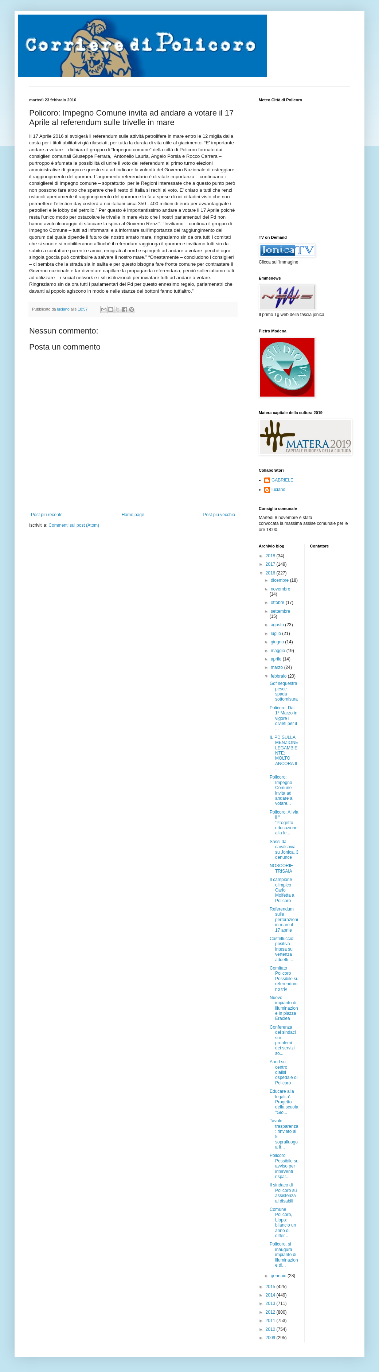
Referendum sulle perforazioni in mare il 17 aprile (284, 920)
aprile (277, 659)
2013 (271, 1303)
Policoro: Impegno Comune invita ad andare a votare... (281, 790)
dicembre (280, 580)
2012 (271, 1312)
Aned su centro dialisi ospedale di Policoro (283, 1072)
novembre (280, 589)
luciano (278, 489)
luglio (276, 633)
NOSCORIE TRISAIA (281, 868)
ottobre (278, 602)
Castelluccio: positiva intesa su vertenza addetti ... (282, 949)
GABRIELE (282, 480)
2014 (271, 1295)
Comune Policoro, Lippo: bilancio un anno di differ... (283, 1222)
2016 (271, 573)
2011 (271, 1320)
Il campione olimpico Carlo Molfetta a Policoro (282, 890)
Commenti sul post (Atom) (73, 525)
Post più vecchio (219, 514)
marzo (277, 667)
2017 (271, 564)
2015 (271, 1286)
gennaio (279, 1275)
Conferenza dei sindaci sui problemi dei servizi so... (283, 1040)
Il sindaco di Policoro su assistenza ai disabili (283, 1192)
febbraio (279, 676)
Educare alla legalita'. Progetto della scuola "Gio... (284, 1102)
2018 (271, 555)
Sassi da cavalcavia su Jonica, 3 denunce (284, 849)
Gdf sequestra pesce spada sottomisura (284, 691)
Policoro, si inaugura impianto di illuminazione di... (284, 1255)
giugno (278, 641)
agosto (278, 624)
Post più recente (47, 514)
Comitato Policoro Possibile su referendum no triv (284, 979)
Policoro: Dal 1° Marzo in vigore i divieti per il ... (283, 718)
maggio (278, 650)
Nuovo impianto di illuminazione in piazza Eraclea (284, 1008)
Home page (133, 514)
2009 (271, 1337)
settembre (280, 611)
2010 (271, 1329)
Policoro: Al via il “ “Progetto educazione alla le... (284, 823)
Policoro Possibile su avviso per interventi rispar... (284, 1166)
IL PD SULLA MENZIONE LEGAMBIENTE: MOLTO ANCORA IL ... (284, 753)
